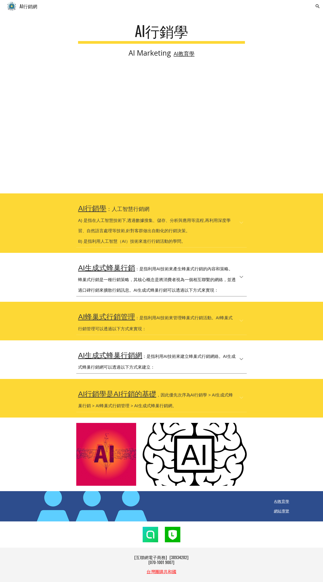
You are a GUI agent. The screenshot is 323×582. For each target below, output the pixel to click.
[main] (161, 40)
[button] (317, 6)
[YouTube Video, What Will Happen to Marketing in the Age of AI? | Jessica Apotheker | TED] (161, 130)
